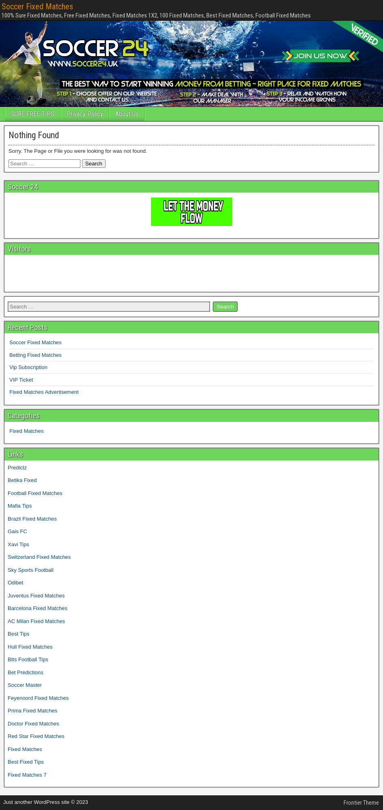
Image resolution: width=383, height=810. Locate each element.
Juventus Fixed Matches (36, 596)
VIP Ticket (21, 380)
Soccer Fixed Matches (37, 6)
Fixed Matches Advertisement (44, 392)
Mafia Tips (20, 506)
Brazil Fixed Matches (32, 519)
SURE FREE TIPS (32, 114)
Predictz (17, 468)
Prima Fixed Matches (32, 711)
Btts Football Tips (28, 659)
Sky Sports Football (31, 570)
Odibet (15, 583)
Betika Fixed (22, 480)
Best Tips (18, 634)
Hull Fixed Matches (30, 647)
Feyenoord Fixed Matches (38, 698)
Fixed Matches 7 (27, 775)
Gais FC (17, 531)
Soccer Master (25, 685)
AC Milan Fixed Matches (36, 621)
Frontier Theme (361, 802)
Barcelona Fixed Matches (37, 608)
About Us (126, 114)
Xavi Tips (18, 544)
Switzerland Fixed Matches (39, 557)
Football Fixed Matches (35, 493)
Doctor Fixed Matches (33, 724)
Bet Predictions (25, 672)
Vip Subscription (28, 367)
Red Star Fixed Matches (36, 736)
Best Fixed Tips (26, 762)
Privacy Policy (85, 114)
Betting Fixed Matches (35, 355)
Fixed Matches (26, 431)
